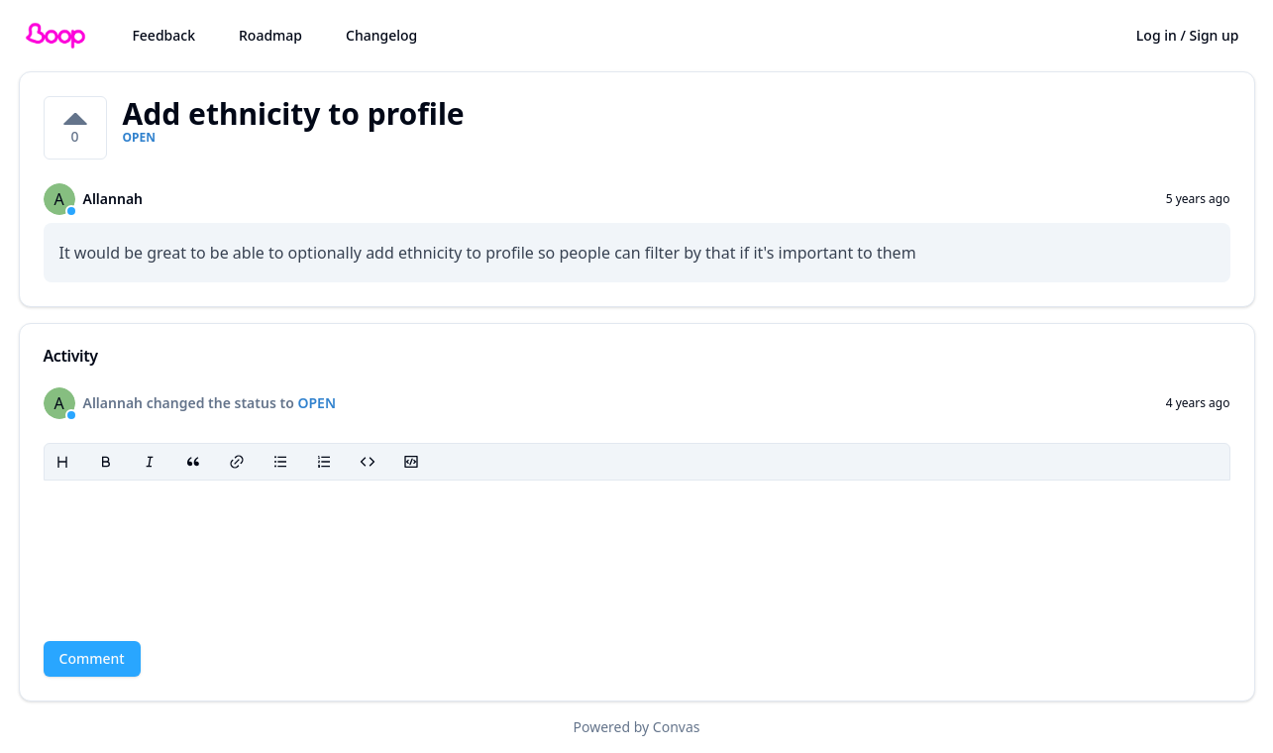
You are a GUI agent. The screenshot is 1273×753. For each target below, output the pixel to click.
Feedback (163, 35)
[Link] (237, 462)
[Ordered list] (324, 462)
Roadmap (270, 35)
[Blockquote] (193, 462)
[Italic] (149, 462)
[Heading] (62, 462)
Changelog (381, 35)
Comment (92, 658)
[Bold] (106, 462)
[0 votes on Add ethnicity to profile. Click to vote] (75, 128)
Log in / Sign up (1187, 35)
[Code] (367, 462)
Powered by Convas (637, 726)
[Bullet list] (280, 462)
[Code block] (411, 462)
